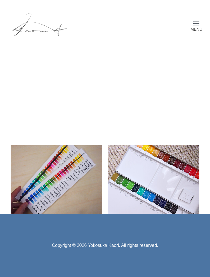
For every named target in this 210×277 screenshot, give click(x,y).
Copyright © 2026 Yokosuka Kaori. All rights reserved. (105, 245)
